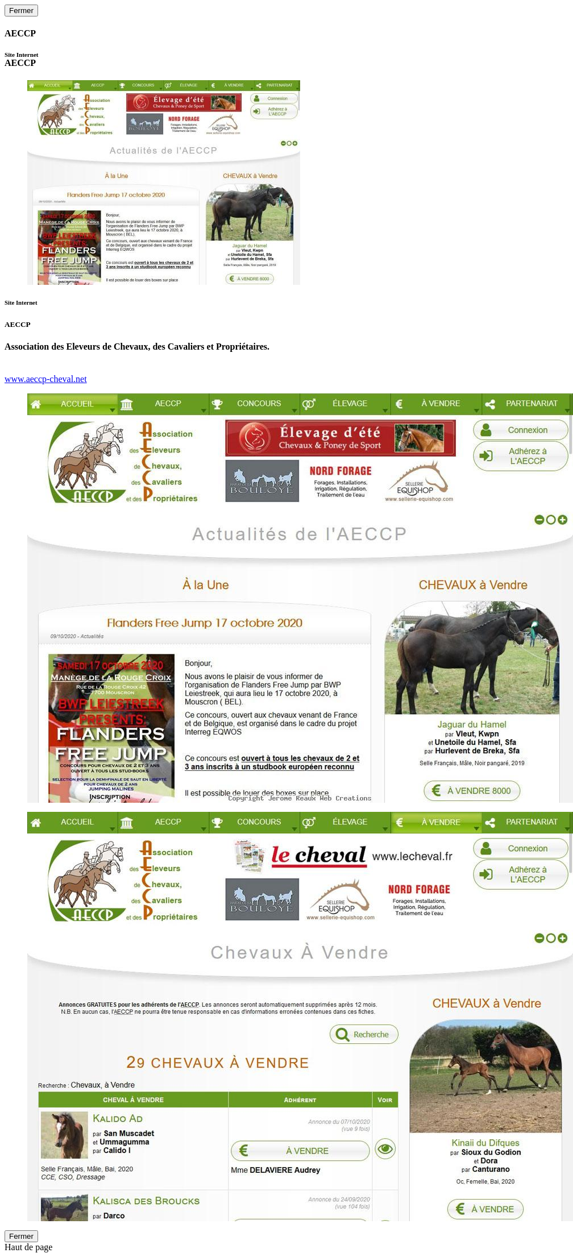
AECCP (22, 59)
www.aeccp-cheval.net (46, 379)
